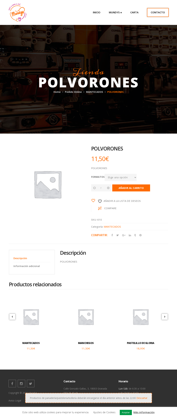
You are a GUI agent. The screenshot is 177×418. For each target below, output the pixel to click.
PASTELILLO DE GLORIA (140, 343)
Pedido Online (73, 91)
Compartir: (99, 235)
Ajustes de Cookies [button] (104, 412)
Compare (110, 208)
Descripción (20, 258)
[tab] (31, 258)
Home (57, 91)
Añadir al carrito (131, 188)
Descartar (141, 398)
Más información (144, 412)
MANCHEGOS (86, 343)
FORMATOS (98, 176)
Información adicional (26, 266)
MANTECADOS (94, 91)
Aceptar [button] (126, 412)
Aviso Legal (15, 400)
